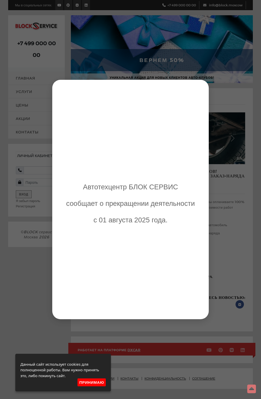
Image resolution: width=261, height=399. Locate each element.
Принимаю (91, 382)
